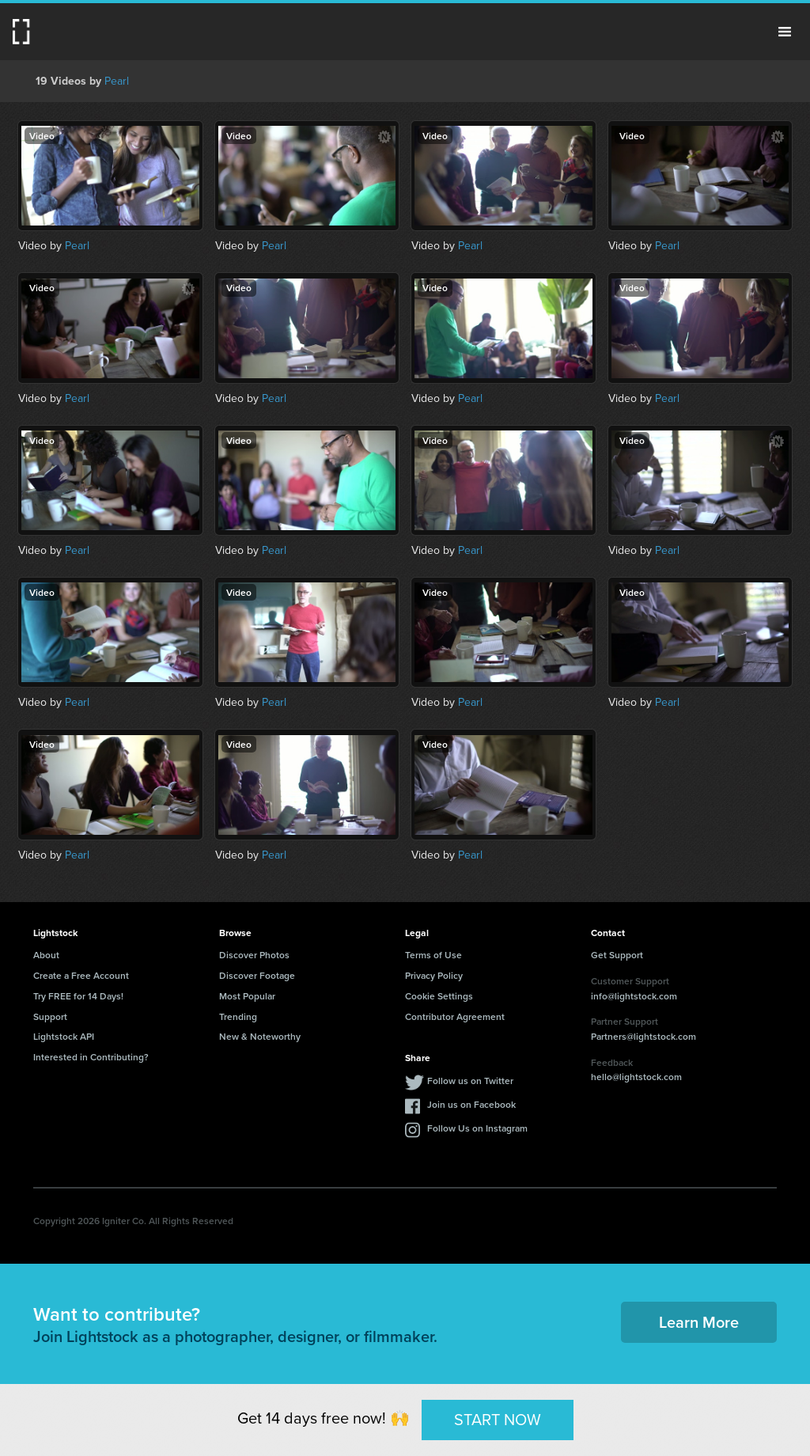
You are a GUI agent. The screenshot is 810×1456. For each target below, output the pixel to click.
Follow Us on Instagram (477, 1128)
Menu (784, 31)
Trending (238, 1016)
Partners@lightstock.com (643, 1036)
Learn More (699, 1321)
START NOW (497, 1419)
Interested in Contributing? (91, 1057)
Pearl (116, 81)
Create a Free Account (81, 975)
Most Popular (247, 996)
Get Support (617, 954)
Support (50, 1016)
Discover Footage (257, 975)
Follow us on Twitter (470, 1080)
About (46, 954)
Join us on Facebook (471, 1104)
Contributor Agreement (455, 1016)
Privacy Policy (434, 975)
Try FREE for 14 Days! (78, 996)
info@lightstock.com (634, 996)
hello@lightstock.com (636, 1076)
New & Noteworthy (260, 1036)
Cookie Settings (439, 996)
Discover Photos (254, 954)
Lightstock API (63, 1036)
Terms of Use (433, 954)
